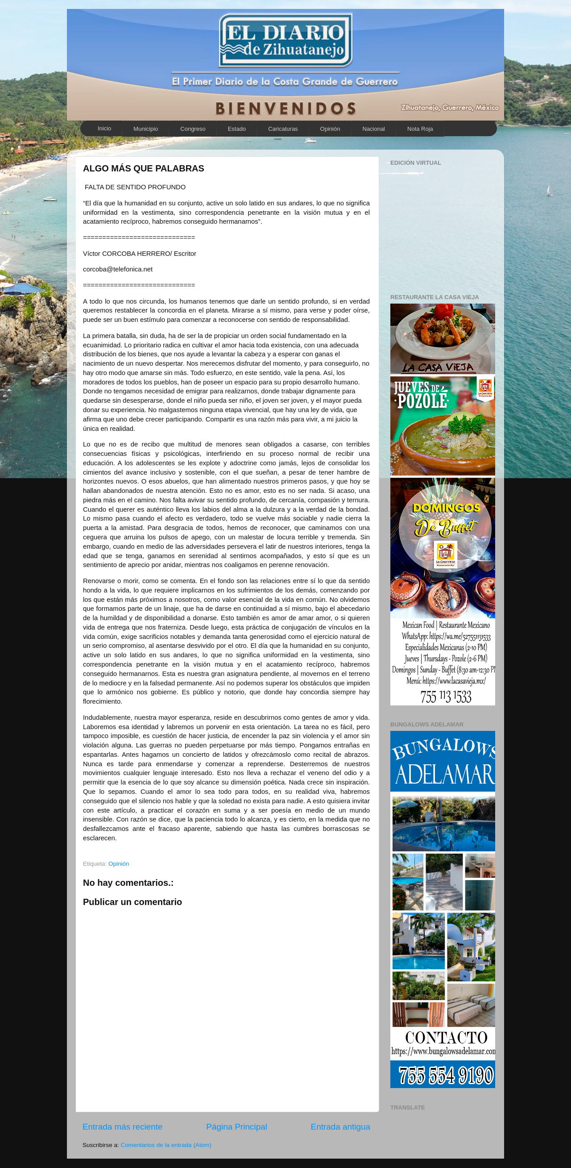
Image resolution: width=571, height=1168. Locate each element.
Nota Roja (420, 128)
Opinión (330, 128)
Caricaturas (283, 128)
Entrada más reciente (123, 1126)
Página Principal (236, 1126)
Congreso (192, 128)
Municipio (145, 128)
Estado (237, 128)
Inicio (104, 128)
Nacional (373, 128)
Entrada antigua (340, 1126)
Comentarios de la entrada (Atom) (166, 1145)
